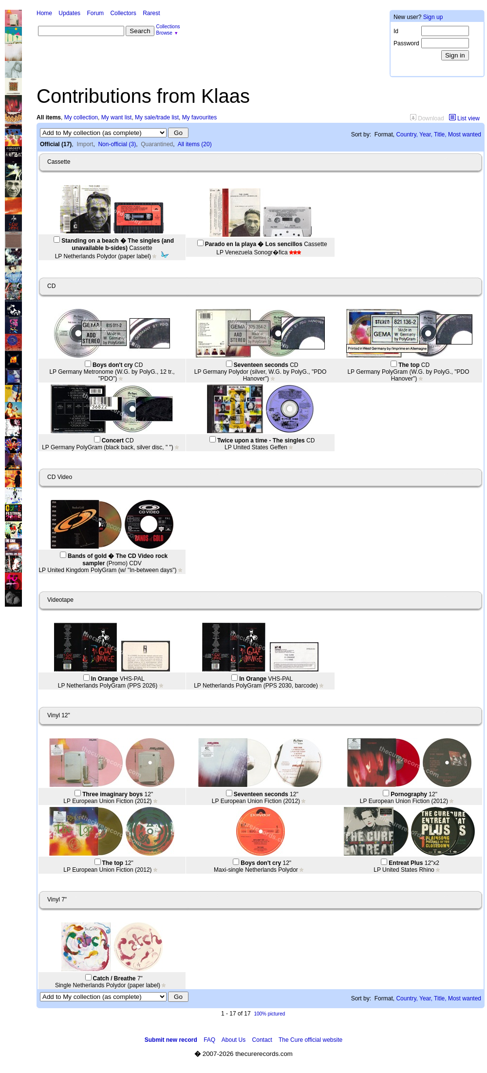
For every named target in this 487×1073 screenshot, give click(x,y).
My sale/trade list (157, 117)
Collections (168, 26)
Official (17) (56, 144)
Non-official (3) (117, 144)
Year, (425, 134)
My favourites (199, 117)
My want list (116, 117)
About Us (233, 1039)
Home (44, 13)
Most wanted (464, 134)
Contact (262, 1039)
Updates (69, 13)
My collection (81, 117)
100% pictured (269, 1013)
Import (84, 144)
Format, (384, 134)
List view (464, 118)
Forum (95, 13)
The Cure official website (310, 1039)
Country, (406, 134)
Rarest (151, 13)
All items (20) (195, 144)
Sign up (433, 17)
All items (49, 117)
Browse (164, 33)
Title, (440, 134)
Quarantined (157, 144)
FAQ (209, 1039)
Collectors (123, 13)
